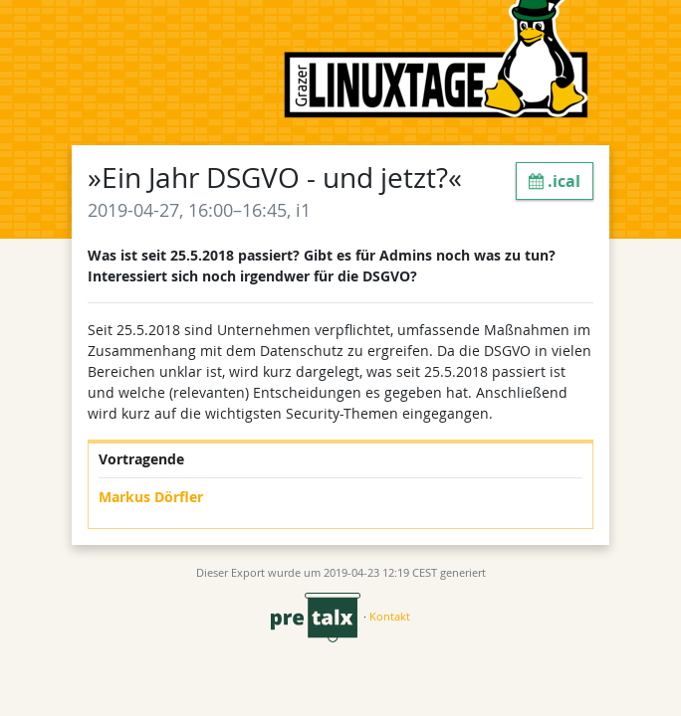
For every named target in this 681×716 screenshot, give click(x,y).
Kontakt (389, 616)
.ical (554, 181)
